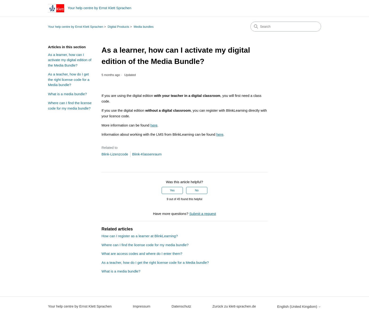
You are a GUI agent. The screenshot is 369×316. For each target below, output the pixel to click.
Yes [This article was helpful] (172, 190)
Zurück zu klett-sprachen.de (234, 306)
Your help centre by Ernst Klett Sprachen (75, 26)
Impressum (141, 306)
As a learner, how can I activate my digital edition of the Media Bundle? (69, 60)
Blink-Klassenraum (147, 154)
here (153, 125)
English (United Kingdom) (299, 306)
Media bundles (144, 26)
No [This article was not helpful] (196, 190)
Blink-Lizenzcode (114, 154)
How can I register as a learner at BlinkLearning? (139, 236)
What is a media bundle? (67, 94)
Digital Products (118, 26)
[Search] (286, 26)
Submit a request (202, 214)
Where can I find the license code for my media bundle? (70, 105)
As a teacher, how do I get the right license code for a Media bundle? (68, 79)
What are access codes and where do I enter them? (141, 254)
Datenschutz (181, 306)
